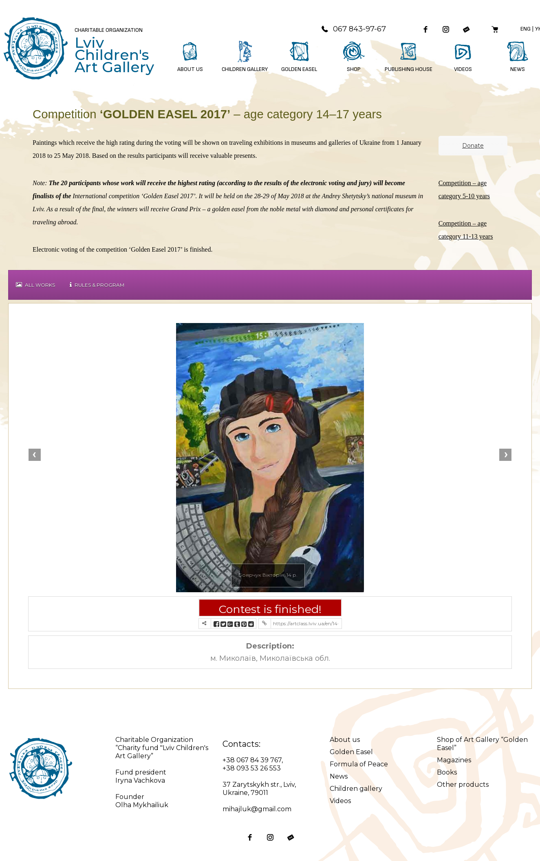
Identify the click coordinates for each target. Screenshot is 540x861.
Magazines (454, 760)
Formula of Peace (359, 764)
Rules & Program (97, 284)
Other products (463, 784)
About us (345, 740)
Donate (473, 145)
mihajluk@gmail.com (257, 809)
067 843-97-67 (353, 28)
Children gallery (356, 788)
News (339, 776)
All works (35, 284)
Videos (340, 801)
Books (447, 772)
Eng (525, 28)
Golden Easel (351, 752)
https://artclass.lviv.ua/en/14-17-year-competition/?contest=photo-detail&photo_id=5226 (305, 623)
